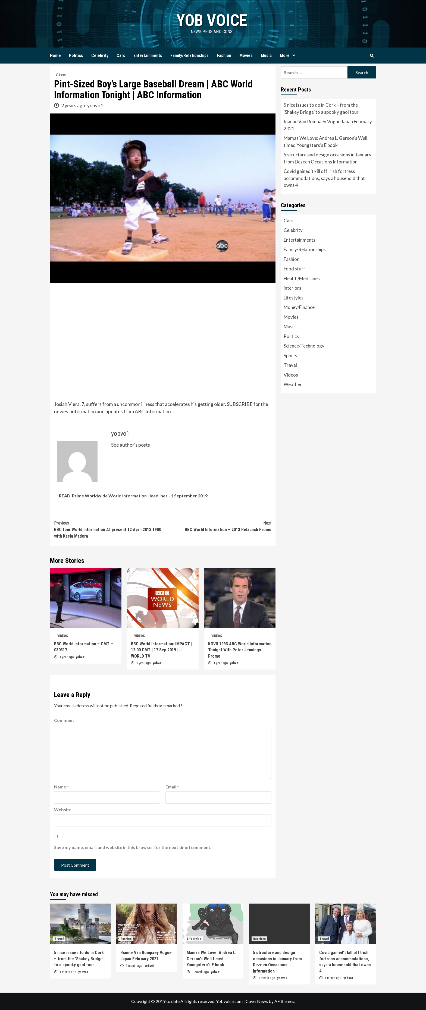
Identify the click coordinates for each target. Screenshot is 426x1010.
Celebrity (99, 55)
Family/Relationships (189, 55)
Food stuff (294, 269)
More (289, 55)
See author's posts (130, 445)
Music (266, 55)
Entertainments (147, 55)
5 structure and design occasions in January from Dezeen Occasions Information (327, 158)
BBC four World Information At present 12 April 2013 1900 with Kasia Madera (108, 529)
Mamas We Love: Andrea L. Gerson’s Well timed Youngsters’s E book (325, 141)
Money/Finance (299, 307)
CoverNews (257, 1001)
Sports (290, 355)
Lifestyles (293, 298)
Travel (290, 365)
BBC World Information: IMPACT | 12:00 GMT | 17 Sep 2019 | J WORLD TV (161, 650)
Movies (246, 55)
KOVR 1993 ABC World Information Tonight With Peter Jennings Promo (239, 650)
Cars (121, 55)
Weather (293, 384)
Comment (64, 720)
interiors (292, 288)
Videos (61, 75)
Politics (76, 55)
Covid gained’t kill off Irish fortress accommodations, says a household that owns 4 (324, 178)
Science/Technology (304, 346)
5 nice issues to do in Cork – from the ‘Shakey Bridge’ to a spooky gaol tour (321, 108)
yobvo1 (95, 105)
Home (55, 55)
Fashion (224, 55)
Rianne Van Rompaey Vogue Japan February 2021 (328, 125)
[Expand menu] (294, 55)
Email (172, 786)
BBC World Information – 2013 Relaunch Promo (217, 526)
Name (61, 786)
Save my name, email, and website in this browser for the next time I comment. (132, 847)
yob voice (212, 20)
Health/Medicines (302, 278)
